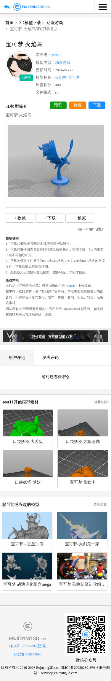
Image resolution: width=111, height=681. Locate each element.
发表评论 (50, 357)
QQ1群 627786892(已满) (27, 646)
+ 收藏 (20, 218)
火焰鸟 (61, 77)
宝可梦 (74, 77)
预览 (58, 105)
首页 (9, 22)
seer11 (56, 55)
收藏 (77, 105)
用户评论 (17, 357)
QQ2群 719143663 (27, 654)
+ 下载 (50, 218)
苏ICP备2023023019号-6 (79, 668)
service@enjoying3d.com (59, 673)
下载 (97, 105)
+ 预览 (80, 218)
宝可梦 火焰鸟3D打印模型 (33, 28)
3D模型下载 (30, 22)
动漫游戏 (54, 22)
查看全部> (101, 402)
